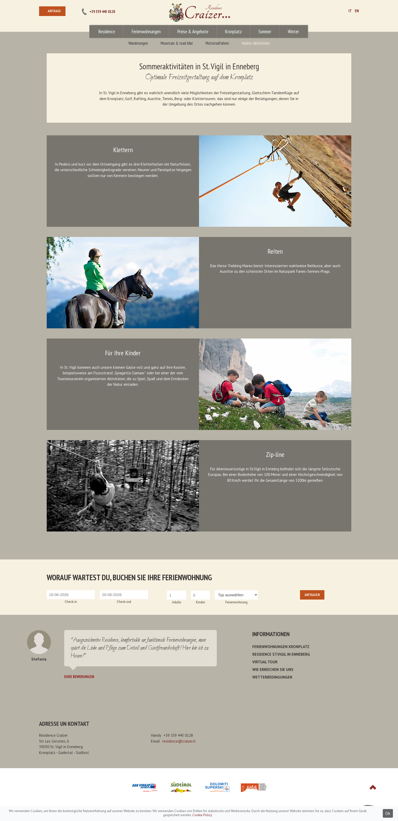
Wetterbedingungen (272, 677)
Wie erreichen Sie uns (272, 669)
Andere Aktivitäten (256, 43)
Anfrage (54, 11)
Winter (293, 31)
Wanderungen (138, 43)
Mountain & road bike (177, 43)
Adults (176, 602)
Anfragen (312, 594)
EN (357, 10)
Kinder (200, 602)
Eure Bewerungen (79, 676)
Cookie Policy (202, 815)
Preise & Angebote (192, 31)
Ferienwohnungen (146, 31)
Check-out (124, 602)
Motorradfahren (217, 43)
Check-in (71, 602)
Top (373, 787)
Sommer (264, 31)
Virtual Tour (264, 661)
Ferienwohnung (236, 602)
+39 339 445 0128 (102, 11)
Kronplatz (233, 31)
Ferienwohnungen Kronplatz (280, 646)
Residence (106, 31)
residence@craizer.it (179, 741)
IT (350, 10)
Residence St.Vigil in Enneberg (281, 654)
